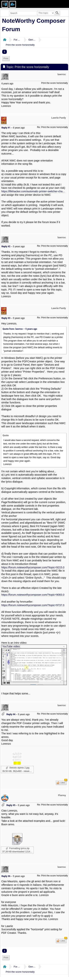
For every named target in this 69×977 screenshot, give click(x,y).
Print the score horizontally (20, 44)
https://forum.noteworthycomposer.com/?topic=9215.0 (32, 567)
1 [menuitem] (4, 51)
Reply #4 (10, 714)
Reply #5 (10, 805)
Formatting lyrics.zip (17, 848)
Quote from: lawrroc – (20, 329)
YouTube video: (11, 646)
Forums (17, 39)
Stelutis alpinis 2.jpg (17, 767)
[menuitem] (6, 58)
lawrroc (62, 74)
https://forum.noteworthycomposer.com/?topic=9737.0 (32, 605)
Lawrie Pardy (58, 117)
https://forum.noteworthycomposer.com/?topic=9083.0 (32, 594)
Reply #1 (5, 127)
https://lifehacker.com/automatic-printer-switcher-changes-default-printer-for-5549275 (33, 191)
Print (5, 58)
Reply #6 (5, 876)
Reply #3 (5, 318)
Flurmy (62, 795)
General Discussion (32, 39)
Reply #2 (5, 246)
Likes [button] (63, 782)
